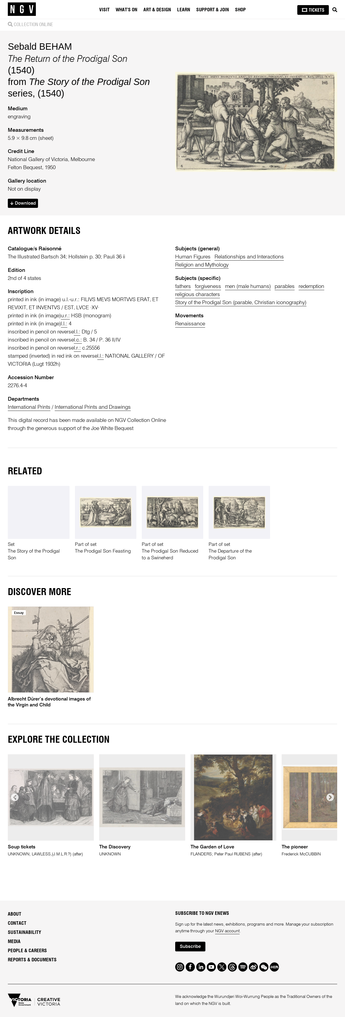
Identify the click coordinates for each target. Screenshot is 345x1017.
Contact (17, 923)
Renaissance (190, 323)
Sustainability (24, 932)
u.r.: (65, 315)
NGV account (227, 931)
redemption (311, 286)
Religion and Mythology (202, 265)
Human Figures (193, 256)
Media (14, 941)
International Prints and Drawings (93, 407)
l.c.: (78, 340)
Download (23, 203)
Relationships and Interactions (249, 256)
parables (285, 286)
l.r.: (77, 348)
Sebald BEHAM (40, 46)
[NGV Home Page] (22, 9)
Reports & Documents (32, 960)
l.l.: (64, 323)
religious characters (197, 294)
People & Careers (27, 950)
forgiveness (208, 286)
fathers (183, 286)
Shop (240, 10)
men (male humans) (248, 286)
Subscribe (190, 946)
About (14, 914)
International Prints (29, 407)
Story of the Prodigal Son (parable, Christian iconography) (240, 302)
